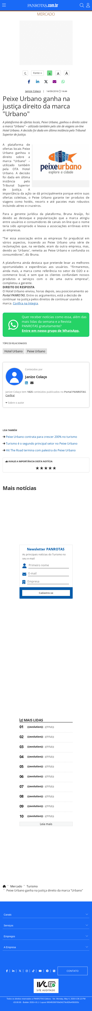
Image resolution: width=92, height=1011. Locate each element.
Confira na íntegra (25, 303)
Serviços (8, 925)
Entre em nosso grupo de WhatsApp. (50, 330)
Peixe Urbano (36, 351)
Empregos (9, 936)
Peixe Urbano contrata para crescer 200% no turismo (40, 437)
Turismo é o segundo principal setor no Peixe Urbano (40, 443)
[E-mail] (32, 383)
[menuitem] (46, 913)
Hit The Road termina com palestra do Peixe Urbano (39, 450)
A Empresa (10, 947)
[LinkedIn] (26, 383)
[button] (29, 81)
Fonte (37, 73)
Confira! (10, 395)
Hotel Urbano (13, 351)
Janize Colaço (33, 91)
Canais (8, 914)
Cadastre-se (46, 593)
